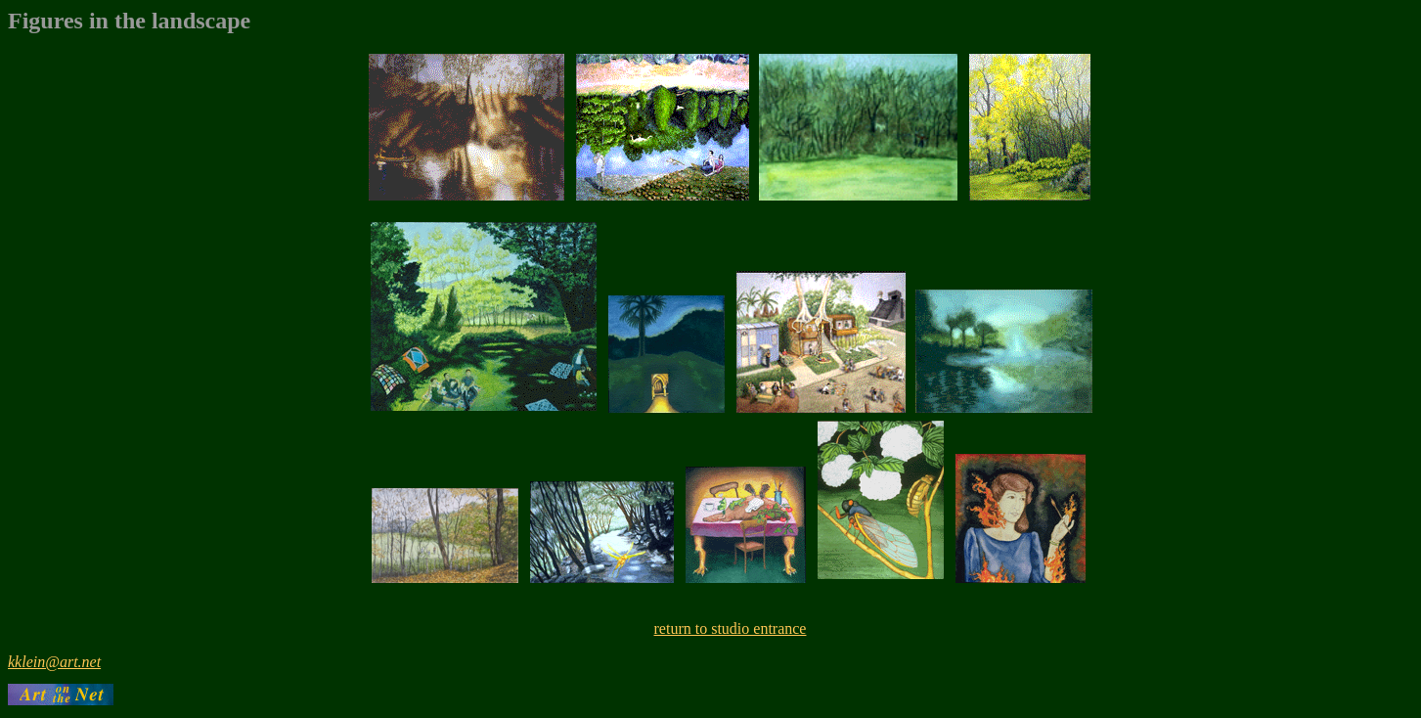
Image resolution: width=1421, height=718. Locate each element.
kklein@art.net (54, 661)
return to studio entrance (730, 628)
